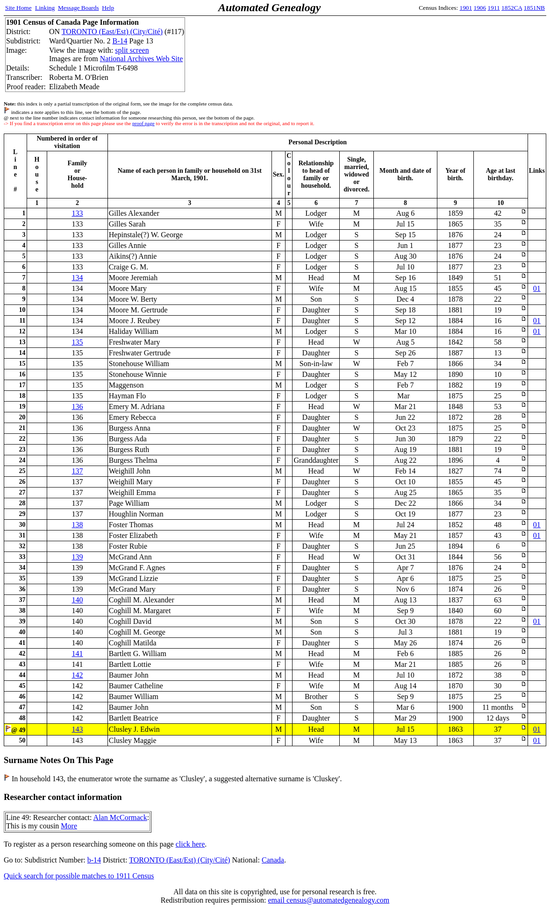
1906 (480, 7)
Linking (45, 7)
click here (190, 844)
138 (77, 525)
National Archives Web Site (141, 59)
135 (77, 342)
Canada (273, 860)
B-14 (120, 41)
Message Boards (78, 7)
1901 (466, 7)
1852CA (511, 7)
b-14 (94, 860)
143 (77, 729)
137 (77, 471)
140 (77, 600)
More (69, 826)
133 (77, 213)
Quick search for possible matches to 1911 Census (79, 876)
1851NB (534, 7)
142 (77, 675)
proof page (143, 123)
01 (537, 288)
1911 (494, 7)
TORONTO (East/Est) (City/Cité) (112, 31)
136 (77, 406)
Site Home (18, 7)
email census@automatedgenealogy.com (328, 900)
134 (77, 278)
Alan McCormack (120, 817)
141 (77, 653)
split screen (132, 50)
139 (77, 557)
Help (108, 7)
